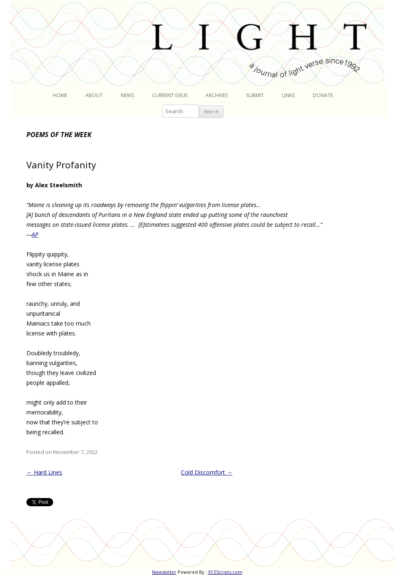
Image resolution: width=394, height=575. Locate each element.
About (94, 95)
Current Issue (170, 95)
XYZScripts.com (225, 572)
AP (35, 234)
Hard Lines (44, 472)
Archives (217, 95)
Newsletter (164, 572)
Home (60, 95)
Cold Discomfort (206, 472)
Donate (323, 95)
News (127, 95)
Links (288, 95)
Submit (255, 95)
